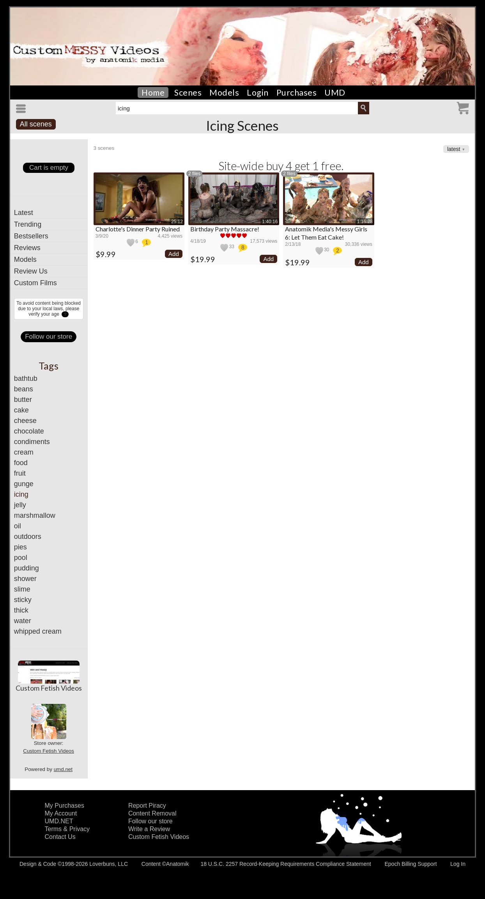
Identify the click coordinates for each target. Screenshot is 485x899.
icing (21, 494)
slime (22, 589)
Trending (27, 224)
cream (24, 452)
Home (153, 92)
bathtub (25, 378)
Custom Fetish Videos (49, 688)
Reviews (27, 248)
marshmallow (34, 515)
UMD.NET (59, 821)
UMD (334, 92)
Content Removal (152, 813)
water (22, 621)
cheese (25, 421)
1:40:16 (270, 221)
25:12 (177, 221)
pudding (26, 568)
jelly (20, 505)
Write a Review (149, 829)
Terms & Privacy (67, 829)
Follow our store (48, 336)
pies (20, 547)
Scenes (188, 92)
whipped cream (38, 631)
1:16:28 (365, 221)
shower (25, 579)
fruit (20, 473)
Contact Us (60, 836)
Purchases (296, 92)
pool (20, 557)
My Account (61, 813)
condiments (32, 442)
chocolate (29, 431)
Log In (458, 864)
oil (17, 526)
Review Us (31, 271)
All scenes (36, 124)
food (21, 463)
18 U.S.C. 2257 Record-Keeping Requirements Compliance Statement (285, 864)
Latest (23, 213)
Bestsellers (31, 236)
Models (224, 92)
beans (23, 389)
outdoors (27, 536)
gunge (24, 484)
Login (258, 92)
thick (21, 610)
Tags (48, 365)
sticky (23, 600)
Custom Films (35, 283)
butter (23, 399)
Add (173, 254)
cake (21, 410)
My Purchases (64, 805)
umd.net (63, 769)
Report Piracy (147, 805)
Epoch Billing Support (410, 864)
